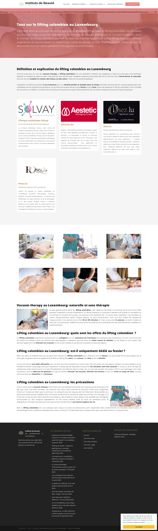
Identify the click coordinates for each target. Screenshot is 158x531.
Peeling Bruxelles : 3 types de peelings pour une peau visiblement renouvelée (62, 448)
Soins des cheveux (115, 4)
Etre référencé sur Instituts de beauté (53, 528)
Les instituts (132, 4)
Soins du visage (96, 4)
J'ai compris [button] (138, 527)
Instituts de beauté (121, 434)
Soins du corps (78, 4)
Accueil (66, 4)
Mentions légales (74, 528)
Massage (132, 434)
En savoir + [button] (149, 522)
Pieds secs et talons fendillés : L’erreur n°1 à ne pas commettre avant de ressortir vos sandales (63, 437)
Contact (35, 528)
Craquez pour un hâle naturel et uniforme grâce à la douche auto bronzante (63, 513)
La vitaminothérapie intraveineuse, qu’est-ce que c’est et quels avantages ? (64, 467)
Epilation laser (119, 437)
